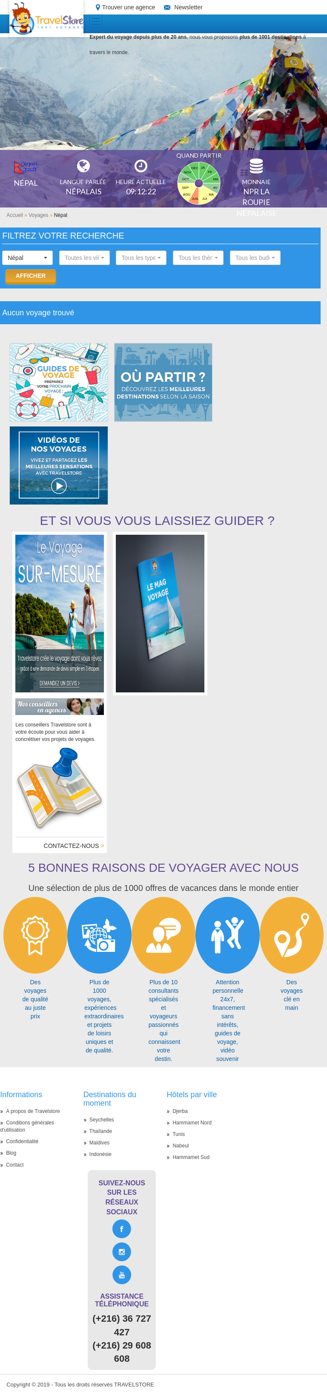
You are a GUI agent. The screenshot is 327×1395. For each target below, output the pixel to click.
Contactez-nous (74, 845)
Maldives (99, 1143)
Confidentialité (22, 1141)
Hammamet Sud (190, 1157)
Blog (11, 1153)
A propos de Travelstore (33, 1111)
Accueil (14, 215)
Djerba (179, 1111)
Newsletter (189, 7)
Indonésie (100, 1154)
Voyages (38, 215)
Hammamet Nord (191, 1123)
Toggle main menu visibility (97, 18)
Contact (14, 1165)
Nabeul (180, 1146)
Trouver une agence (128, 7)
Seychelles (101, 1120)
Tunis (178, 1134)
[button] (27, 258)
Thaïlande (100, 1131)
